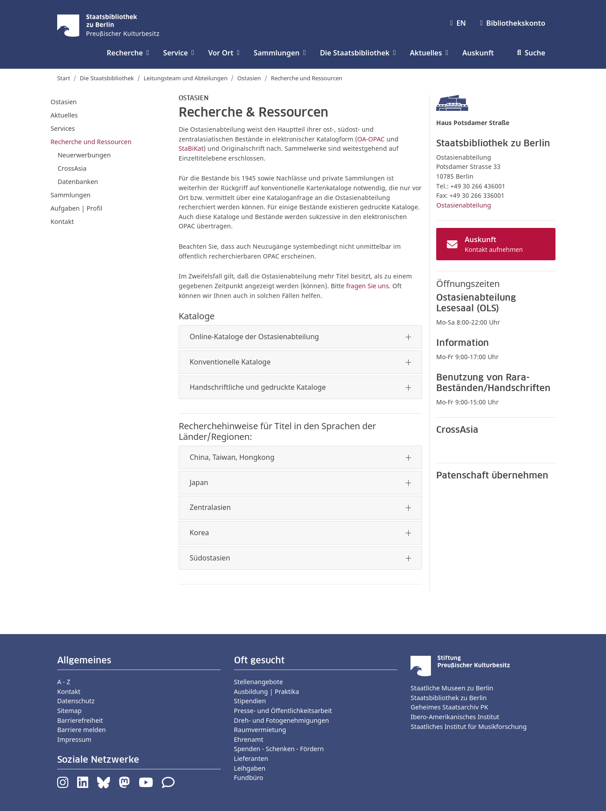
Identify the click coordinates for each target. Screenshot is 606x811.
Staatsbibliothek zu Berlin (449, 697)
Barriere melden (81, 729)
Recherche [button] (128, 53)
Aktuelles (64, 115)
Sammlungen (70, 195)
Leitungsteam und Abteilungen (185, 78)
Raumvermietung (260, 729)
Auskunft (478, 53)
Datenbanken (78, 181)
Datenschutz (75, 701)
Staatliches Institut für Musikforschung (469, 726)
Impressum (74, 739)
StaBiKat (191, 148)
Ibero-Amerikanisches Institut (455, 717)
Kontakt (62, 221)
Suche (531, 53)
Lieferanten (251, 758)
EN (458, 23)
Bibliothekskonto (512, 23)
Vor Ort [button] (224, 53)
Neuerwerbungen (84, 155)
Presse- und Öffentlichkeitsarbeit (283, 710)
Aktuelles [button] (429, 53)
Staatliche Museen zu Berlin (452, 688)
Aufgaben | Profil (76, 208)
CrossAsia (72, 168)
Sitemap (69, 710)
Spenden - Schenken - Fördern (279, 748)
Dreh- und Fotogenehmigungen (281, 720)
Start (63, 78)
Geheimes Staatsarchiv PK (449, 707)
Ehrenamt (248, 739)
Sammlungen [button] (279, 53)
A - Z (63, 682)
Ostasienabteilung (463, 205)
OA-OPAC (371, 139)
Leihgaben (250, 768)
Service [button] (178, 53)
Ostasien (249, 78)
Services (63, 128)
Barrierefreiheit (80, 720)
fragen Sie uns (367, 286)
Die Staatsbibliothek (107, 78)
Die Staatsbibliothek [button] (358, 53)
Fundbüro (248, 777)
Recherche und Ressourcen (91, 141)
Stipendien (250, 701)
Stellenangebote (258, 682)
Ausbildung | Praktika (266, 691)
